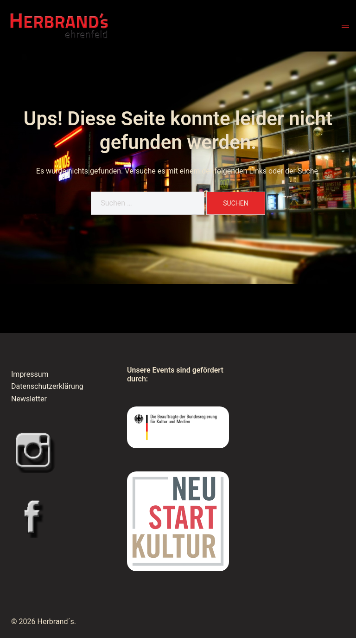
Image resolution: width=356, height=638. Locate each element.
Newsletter (29, 398)
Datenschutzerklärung (47, 386)
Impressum (30, 374)
